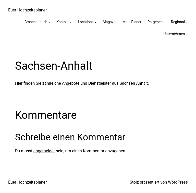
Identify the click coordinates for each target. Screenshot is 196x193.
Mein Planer (131, 22)
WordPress (178, 182)
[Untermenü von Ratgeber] (164, 22)
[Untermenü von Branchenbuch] (49, 22)
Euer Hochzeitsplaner (27, 10)
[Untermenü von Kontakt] (71, 22)
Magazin (109, 22)
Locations (85, 22)
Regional (178, 22)
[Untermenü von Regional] (187, 22)
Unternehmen (174, 34)
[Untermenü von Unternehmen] (187, 34)
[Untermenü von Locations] (95, 22)
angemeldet (44, 151)
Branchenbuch (35, 22)
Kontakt (62, 22)
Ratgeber (155, 22)
